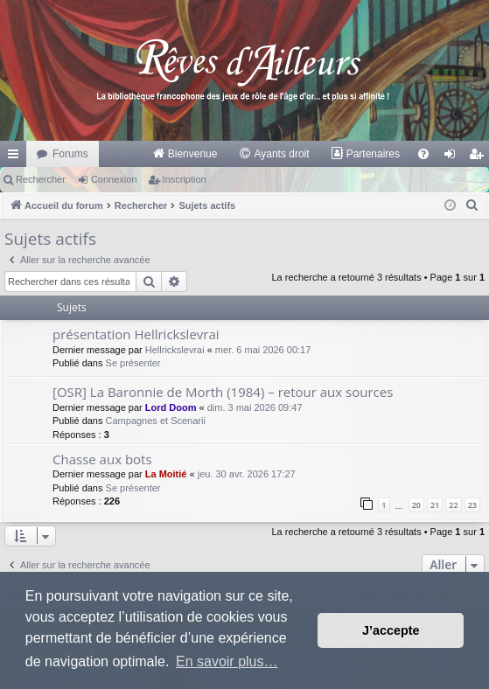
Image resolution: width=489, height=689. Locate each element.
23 (472, 505)
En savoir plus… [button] (227, 661)
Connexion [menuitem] (453, 157)
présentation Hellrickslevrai (136, 334)
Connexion (114, 179)
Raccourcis (16, 157)
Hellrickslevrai (175, 349)
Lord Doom (171, 407)
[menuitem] (185, 154)
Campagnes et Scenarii (156, 420)
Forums (70, 154)
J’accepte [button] (391, 630)
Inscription (184, 179)
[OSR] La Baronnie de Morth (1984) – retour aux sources (222, 391)
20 (416, 505)
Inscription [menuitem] (480, 157)
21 (434, 505)
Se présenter (133, 363)
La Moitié (166, 474)
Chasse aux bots (102, 459)
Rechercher (41, 179)
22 (453, 505)
